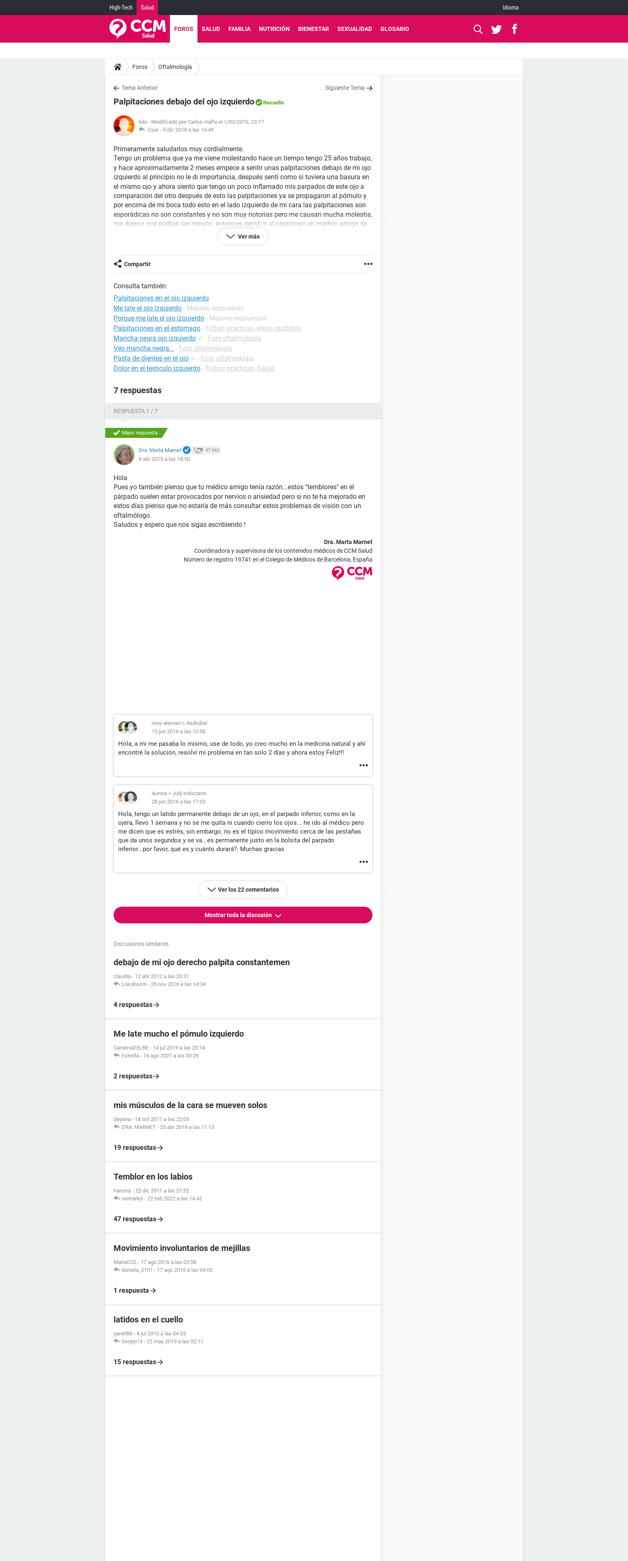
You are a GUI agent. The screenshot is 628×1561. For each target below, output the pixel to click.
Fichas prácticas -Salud (239, 368)
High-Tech (120, 7)
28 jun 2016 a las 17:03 (178, 801)
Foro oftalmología (234, 338)
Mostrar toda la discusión (239, 915)
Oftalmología (175, 67)
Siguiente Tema (345, 87)
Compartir (137, 264)
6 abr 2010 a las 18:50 (164, 459)
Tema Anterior (140, 87)
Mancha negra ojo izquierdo (155, 338)
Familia (239, 28)
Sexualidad (354, 28)
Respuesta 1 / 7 (136, 411)
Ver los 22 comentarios (248, 889)
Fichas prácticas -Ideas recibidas (253, 328)
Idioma (511, 7)
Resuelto (273, 102)
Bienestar (313, 28)
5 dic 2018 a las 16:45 (188, 130)
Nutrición (274, 28)
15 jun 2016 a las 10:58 (178, 731)
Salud (147, 7)
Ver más (248, 236)
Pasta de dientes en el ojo (151, 358)
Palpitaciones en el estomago (157, 328)
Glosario (394, 28)
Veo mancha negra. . (144, 348)
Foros (183, 28)
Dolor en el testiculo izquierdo (157, 368)
